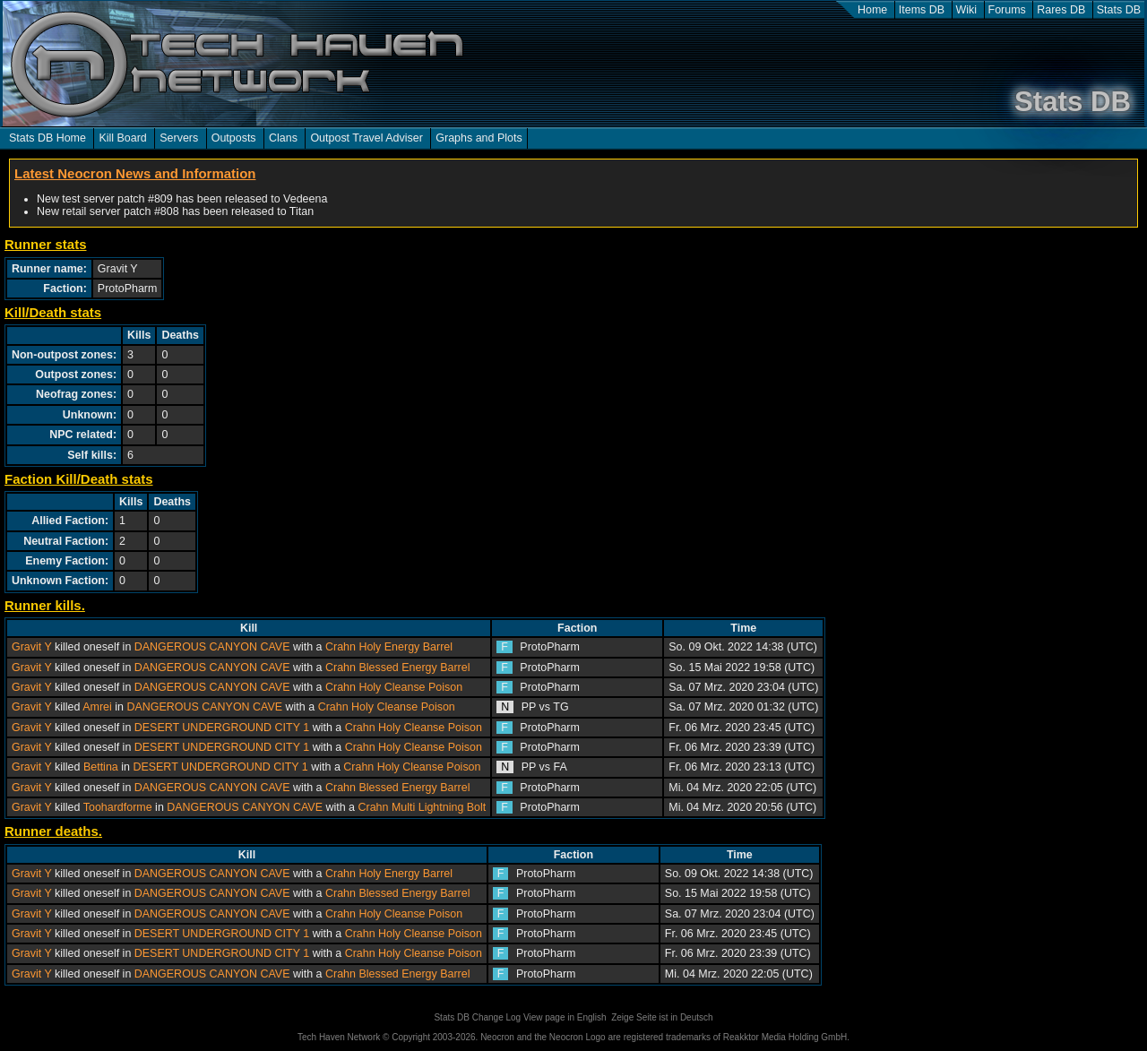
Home (872, 10)
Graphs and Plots (479, 138)
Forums (1007, 10)
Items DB (921, 10)
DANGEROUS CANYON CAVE (212, 647)
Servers (179, 138)
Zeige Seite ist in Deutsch (661, 1017)
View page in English (565, 1017)
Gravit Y (32, 647)
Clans (283, 138)
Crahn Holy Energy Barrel (389, 647)
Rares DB (1061, 10)
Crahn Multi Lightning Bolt (422, 807)
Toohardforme (117, 807)
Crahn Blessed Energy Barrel (397, 667)
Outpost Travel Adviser (366, 138)
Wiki (967, 10)
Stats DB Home (47, 138)
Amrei (97, 707)
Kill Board (122, 138)
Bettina (100, 767)
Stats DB (1119, 10)
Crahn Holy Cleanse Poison (393, 687)
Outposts (233, 138)
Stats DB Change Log (477, 1017)
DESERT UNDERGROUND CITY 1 (221, 727)
